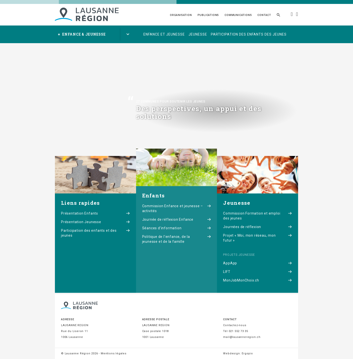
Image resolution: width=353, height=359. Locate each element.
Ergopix (247, 353)
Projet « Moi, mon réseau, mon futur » (257, 237)
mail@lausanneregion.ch (242, 337)
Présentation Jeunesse (95, 222)
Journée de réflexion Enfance (176, 219)
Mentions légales (113, 353)
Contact (264, 15)
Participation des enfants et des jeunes (95, 233)
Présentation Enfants (95, 213)
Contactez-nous (234, 325)
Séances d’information (176, 228)
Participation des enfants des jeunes (249, 34)
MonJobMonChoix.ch (257, 280)
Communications (238, 15)
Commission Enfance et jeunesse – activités (176, 208)
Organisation (181, 15)
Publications (208, 15)
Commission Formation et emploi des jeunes (257, 215)
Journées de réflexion (257, 227)
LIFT (257, 272)
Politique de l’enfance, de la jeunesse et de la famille (176, 239)
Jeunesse (198, 34)
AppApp (257, 263)
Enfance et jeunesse (164, 34)
